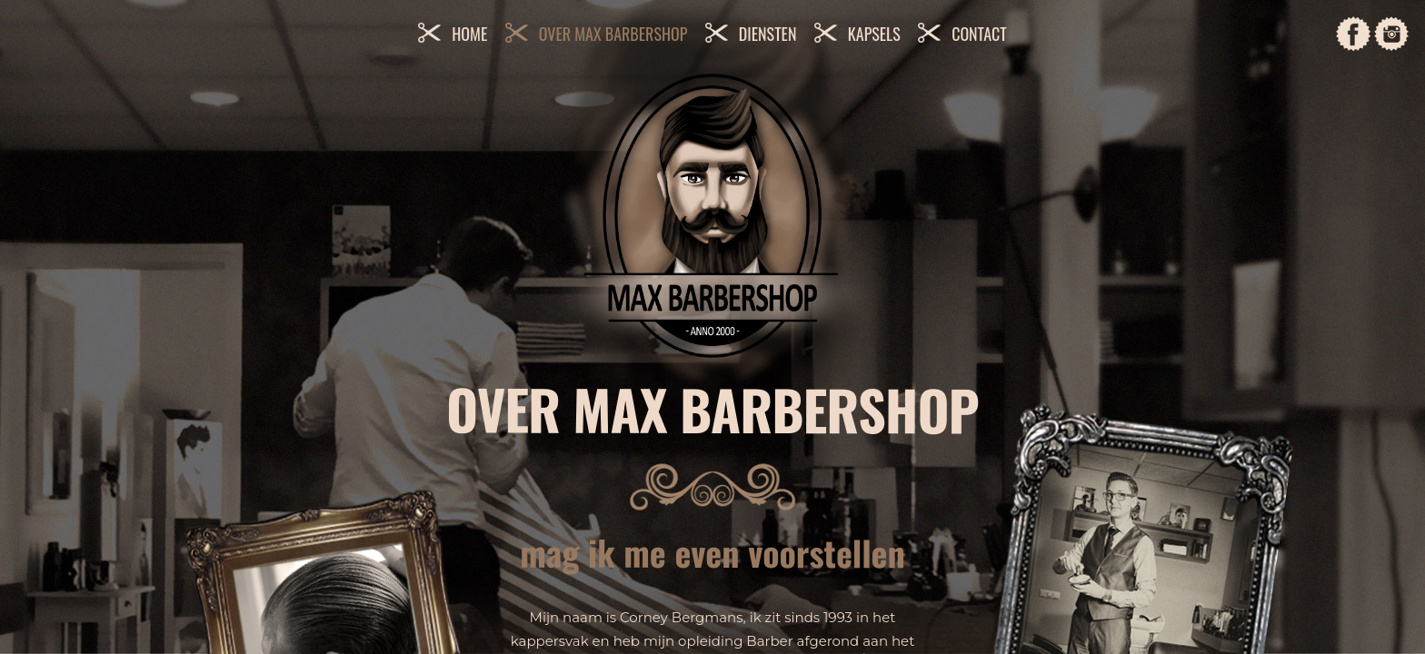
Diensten (768, 33)
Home (469, 33)
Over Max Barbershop (613, 33)
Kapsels (874, 33)
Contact (979, 33)
